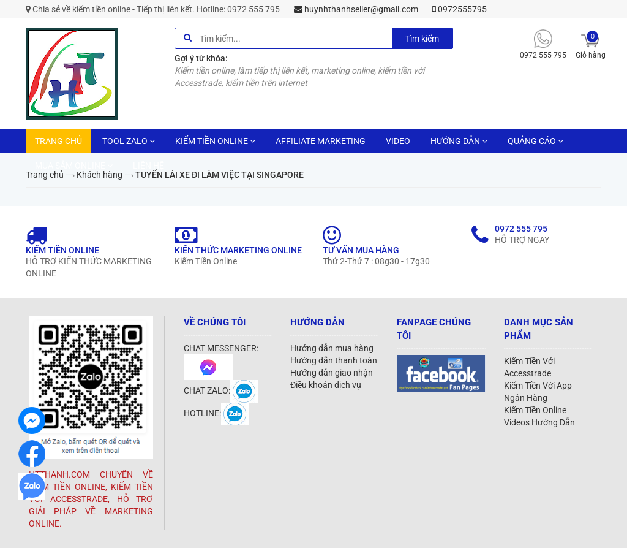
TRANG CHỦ (58, 141)
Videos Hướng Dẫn (539, 422)
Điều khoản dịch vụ (325, 385)
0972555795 (459, 9)
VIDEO (398, 141)
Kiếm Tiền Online (535, 410)
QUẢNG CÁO (535, 141)
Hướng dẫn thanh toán (333, 360)
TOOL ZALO (128, 141)
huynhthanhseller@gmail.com (356, 9)
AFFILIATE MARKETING (321, 141)
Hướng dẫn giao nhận (331, 373)
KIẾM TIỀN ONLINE (215, 141)
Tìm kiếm (422, 39)
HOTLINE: (216, 413)
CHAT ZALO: (221, 390)
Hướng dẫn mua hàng (332, 348)
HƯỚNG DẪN (458, 141)
